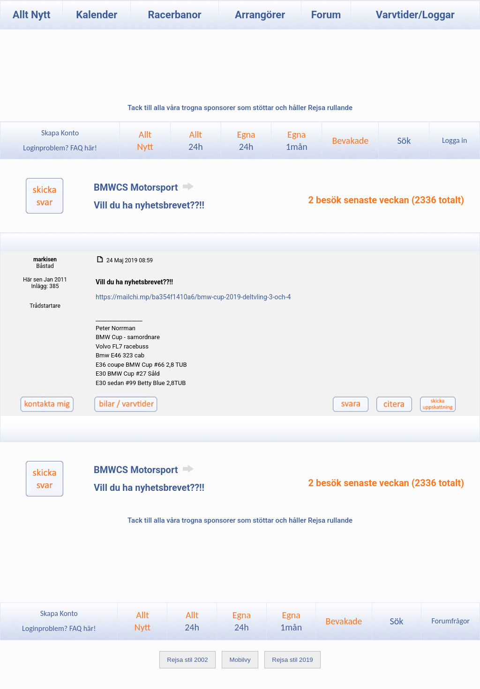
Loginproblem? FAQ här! (60, 147)
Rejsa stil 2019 (292, 659)
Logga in (454, 140)
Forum (326, 15)
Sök (404, 140)
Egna (246, 140)
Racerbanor (174, 15)
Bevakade (350, 140)
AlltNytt (145, 140)
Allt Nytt (32, 15)
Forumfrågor (450, 620)
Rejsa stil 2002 (187, 659)
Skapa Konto (60, 132)
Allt (195, 140)
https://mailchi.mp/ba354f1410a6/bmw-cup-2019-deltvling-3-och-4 (193, 297)
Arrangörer (260, 15)
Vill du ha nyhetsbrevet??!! (149, 205)
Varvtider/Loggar (415, 15)
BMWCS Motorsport (145, 187)
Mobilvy (239, 659)
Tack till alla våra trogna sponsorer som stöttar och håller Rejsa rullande (240, 108)
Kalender (96, 15)
